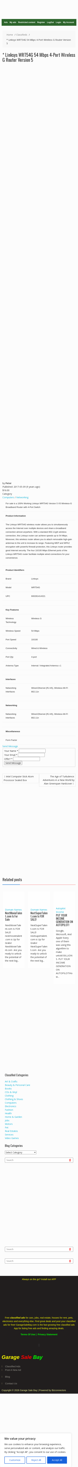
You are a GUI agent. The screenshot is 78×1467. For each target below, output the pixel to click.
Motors (9, 1123)
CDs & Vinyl (11, 1092)
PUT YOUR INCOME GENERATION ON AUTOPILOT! (64, 920)
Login (58, 22)
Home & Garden (13, 1116)
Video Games (12, 1138)
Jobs (7, 1120)
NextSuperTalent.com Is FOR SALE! (39, 916)
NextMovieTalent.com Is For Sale (13, 916)
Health (8, 1113)
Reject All (36, 1460)
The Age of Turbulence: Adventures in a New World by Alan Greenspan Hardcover (58, 780)
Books (8, 1088)
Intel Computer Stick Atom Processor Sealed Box (19, 778)
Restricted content (26, 22)
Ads (6, 22)
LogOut (50, 22)
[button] (39, 1345)
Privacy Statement (47, 1334)
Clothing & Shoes (14, 1099)
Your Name (11, 750)
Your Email (11, 754)
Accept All (57, 1460)
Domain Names (13, 909)
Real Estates (11, 1131)
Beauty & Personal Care (17, 1085)
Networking (22, 497)
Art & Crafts (11, 1081)
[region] (35, 1450)
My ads (13, 22)
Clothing (9, 1095)
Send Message (10, 746)
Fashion (9, 1109)
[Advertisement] (39, 830)
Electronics (10, 1106)
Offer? (8, 758)
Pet (6, 1127)
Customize (14, 1460)
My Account (68, 22)
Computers (8, 497)
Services (9, 1134)
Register (41, 22)
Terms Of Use (28, 1334)
